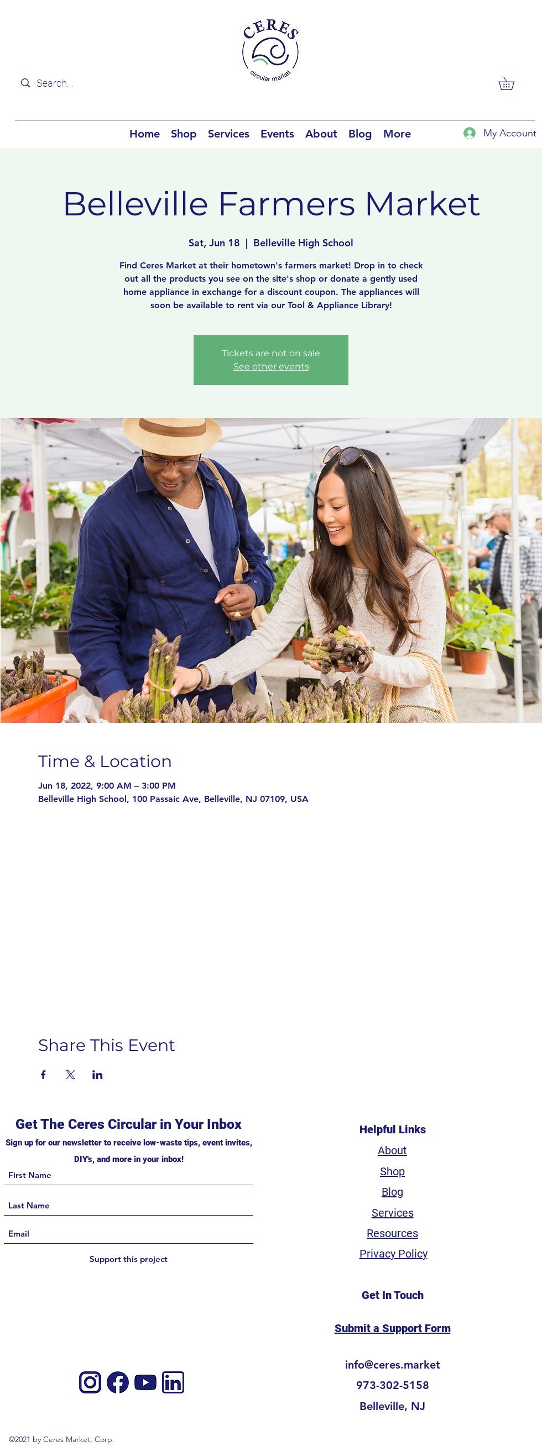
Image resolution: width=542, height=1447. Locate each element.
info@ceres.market (392, 1364)
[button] (512, 83)
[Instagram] (90, 1382)
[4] (145, 1382)
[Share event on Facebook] (43, 1074)
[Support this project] (128, 1259)
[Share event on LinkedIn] (97, 1074)
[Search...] (85, 83)
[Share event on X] (70, 1074)
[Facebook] (118, 1382)
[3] (173, 1382)
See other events (271, 366)
